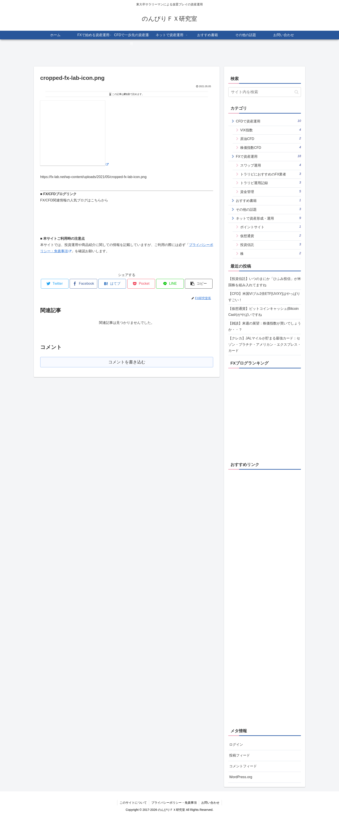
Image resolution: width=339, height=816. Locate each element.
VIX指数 (270, 130)
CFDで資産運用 (268, 121)
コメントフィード (243, 766)
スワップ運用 (270, 165)
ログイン (236, 744)
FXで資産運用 (268, 156)
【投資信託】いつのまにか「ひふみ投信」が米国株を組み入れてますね (264, 282)
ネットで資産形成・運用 (268, 218)
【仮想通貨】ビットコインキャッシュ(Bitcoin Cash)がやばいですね (263, 312)
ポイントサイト (270, 227)
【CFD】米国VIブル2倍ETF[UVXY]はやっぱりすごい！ (264, 297)
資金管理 (270, 191)
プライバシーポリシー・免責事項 (174, 802)
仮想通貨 (270, 235)
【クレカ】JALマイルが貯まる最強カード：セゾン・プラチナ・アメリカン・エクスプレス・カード (264, 344)
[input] (264, 92)
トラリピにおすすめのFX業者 (270, 174)
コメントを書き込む (126, 362)
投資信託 (270, 244)
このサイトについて (133, 802)
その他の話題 (268, 209)
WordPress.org (240, 777)
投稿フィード (239, 755)
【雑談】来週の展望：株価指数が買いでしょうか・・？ (264, 326)
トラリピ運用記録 (270, 182)
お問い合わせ (210, 802)
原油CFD (270, 138)
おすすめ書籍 (268, 200)
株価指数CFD (270, 147)
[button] (296, 92)
